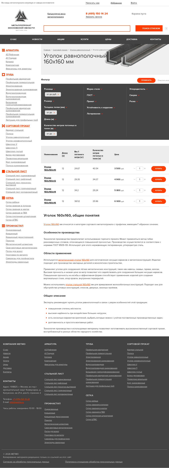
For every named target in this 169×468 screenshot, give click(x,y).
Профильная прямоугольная (99, 353)
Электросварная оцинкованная (100, 361)
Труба (89, 344)
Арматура (50, 344)
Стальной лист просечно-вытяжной (60, 387)
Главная (47, 50)
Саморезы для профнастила (57, 439)
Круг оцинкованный (136, 383)
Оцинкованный (51, 409)
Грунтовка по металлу (54, 435)
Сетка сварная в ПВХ (95, 412)
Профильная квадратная (97, 350)
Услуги (84, 39)
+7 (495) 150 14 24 (21, 399)
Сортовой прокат (60, 50)
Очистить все (163, 80)
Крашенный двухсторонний (56, 417)
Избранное (116, 3)
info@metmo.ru (17, 402)
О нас (13, 39)
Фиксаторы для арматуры (55, 364)
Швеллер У (132, 364)
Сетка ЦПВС (91, 419)
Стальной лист (54, 373)
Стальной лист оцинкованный (57, 379)
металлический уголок (69, 260)
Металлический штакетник (56, 424)
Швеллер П (132, 368)
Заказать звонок (94, 17)
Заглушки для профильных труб (100, 386)
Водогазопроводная (95, 364)
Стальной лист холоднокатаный (58, 394)
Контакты (155, 39)
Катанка (48, 357)
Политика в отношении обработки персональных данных (94, 461)
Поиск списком (151, 28)
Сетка (89, 395)
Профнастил (52, 403)
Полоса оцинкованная (137, 386)
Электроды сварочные (54, 442)
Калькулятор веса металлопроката (56, 15)
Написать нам (92, 3)
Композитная (50, 361)
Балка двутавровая (136, 375)
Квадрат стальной (135, 350)
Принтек (48, 420)
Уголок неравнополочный (138, 361)
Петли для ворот (51, 431)
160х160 (85, 260)
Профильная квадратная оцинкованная (103, 375)
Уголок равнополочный (80, 50)
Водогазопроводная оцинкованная (101, 368)
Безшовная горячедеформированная (102, 372)
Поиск (125, 28)
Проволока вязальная (137, 379)
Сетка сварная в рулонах (97, 404)
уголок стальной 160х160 (78, 284)
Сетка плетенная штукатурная (99, 416)
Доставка (131, 39)
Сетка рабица (92, 401)
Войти (134, 3)
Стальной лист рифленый (55, 383)
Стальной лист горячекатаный (58, 390)
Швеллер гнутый (134, 372)
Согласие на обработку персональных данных (26, 461)
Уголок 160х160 (51, 224)
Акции (60, 39)
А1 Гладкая (49, 353)
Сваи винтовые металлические (58, 428)
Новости (37, 39)
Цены (108, 39)
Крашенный (49, 413)
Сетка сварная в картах (96, 408)
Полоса (130, 353)
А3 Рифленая (50, 350)
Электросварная (93, 357)
